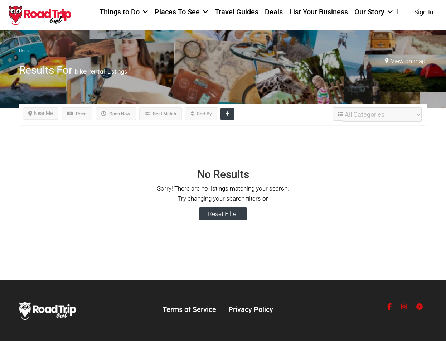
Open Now (115, 113)
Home (24, 50)
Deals (274, 12)
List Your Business (318, 12)
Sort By (201, 113)
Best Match (160, 113)
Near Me (40, 113)
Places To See (177, 12)
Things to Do (120, 12)
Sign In (423, 12)
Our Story (369, 12)
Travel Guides (236, 12)
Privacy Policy (250, 309)
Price (77, 113)
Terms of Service (189, 309)
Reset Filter (223, 213)
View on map (408, 60)
